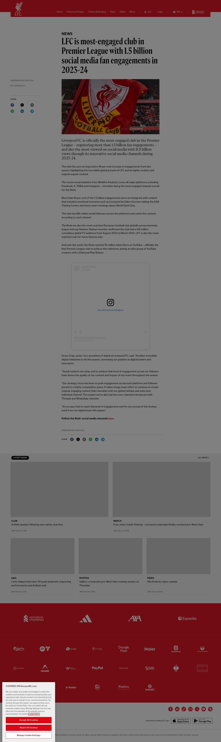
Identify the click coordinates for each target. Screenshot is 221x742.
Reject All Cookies (29, 734)
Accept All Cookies (28, 726)
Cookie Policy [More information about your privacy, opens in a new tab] (33, 720)
